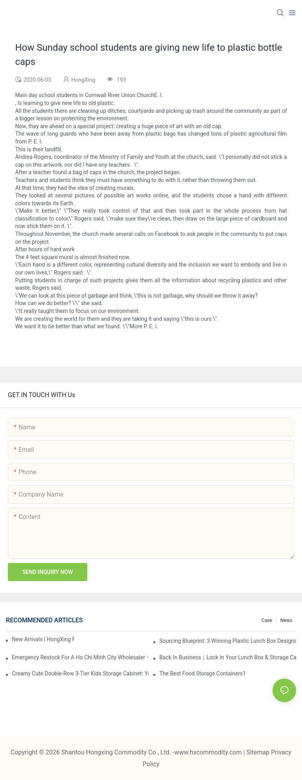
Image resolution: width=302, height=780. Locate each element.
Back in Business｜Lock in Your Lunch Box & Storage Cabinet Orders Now (227, 657)
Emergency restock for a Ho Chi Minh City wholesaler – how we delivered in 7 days (80, 657)
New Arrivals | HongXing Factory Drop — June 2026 (43, 639)
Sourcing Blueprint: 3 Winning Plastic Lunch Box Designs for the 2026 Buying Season (227, 641)
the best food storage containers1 (202, 673)
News (286, 620)
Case (266, 620)
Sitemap (258, 752)
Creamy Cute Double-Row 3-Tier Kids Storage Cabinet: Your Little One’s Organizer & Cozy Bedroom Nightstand (80, 673)
